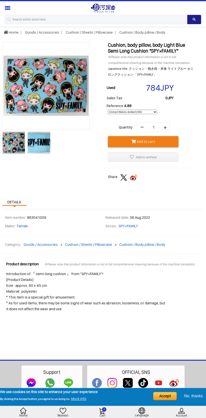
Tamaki (22, 226)
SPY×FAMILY (128, 226)
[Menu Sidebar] (8, 8)
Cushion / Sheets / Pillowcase (89, 32)
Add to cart (143, 141)
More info (78, 398)
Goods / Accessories (41, 32)
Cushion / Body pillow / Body (142, 32)
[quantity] (153, 127)
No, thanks (193, 396)
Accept (165, 396)
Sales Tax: (115, 98)
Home (11, 32)
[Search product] (194, 19)
